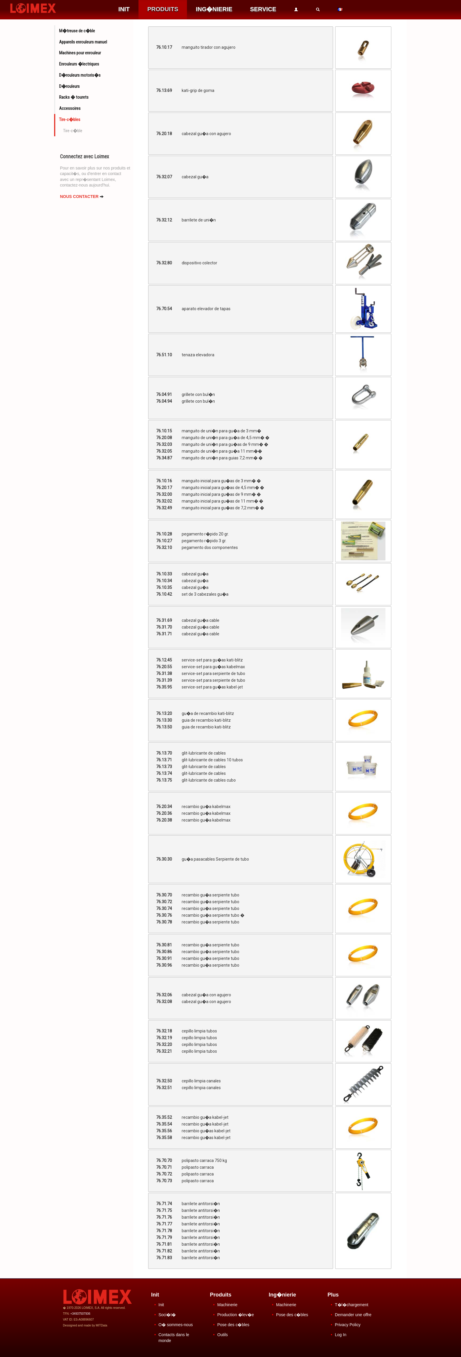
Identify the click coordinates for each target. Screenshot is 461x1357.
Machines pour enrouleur (80, 53)
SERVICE (263, 9)
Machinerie (227, 1304)
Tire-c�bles (69, 119)
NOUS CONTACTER (82, 196)
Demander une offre (353, 1314)
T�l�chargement (351, 1304)
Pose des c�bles (233, 1324)
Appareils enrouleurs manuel (83, 42)
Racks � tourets (73, 97)
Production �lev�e (235, 1314)
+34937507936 (80, 1313)
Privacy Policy (347, 1324)
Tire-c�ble (72, 130)
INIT (123, 9)
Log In (340, 1334)
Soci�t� (167, 1314)
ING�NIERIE (214, 9)
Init (161, 1304)
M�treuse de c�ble (77, 30)
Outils (222, 1334)
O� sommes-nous (175, 1324)
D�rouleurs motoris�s (80, 75)
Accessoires (70, 108)
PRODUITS (162, 9)
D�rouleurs (69, 86)
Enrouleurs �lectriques (79, 64)
